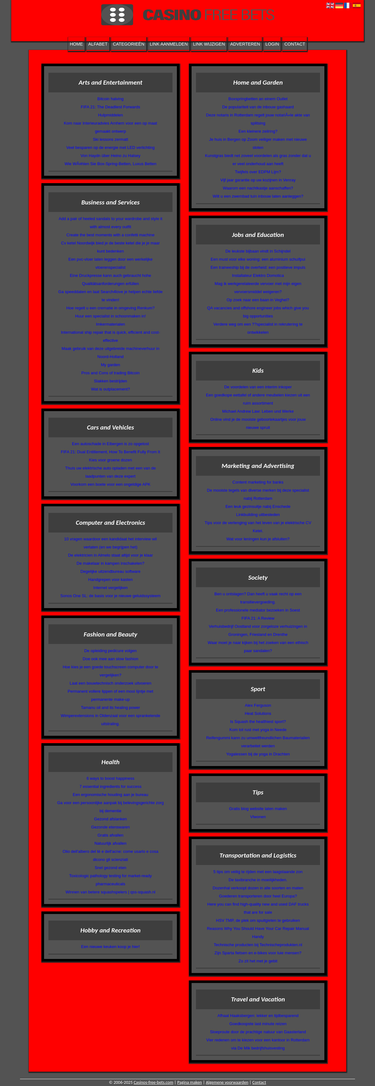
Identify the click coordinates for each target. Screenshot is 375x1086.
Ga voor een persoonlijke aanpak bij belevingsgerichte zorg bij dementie (110, 806)
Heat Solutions (258, 713)
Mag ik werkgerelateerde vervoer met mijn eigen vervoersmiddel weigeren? (258, 287)
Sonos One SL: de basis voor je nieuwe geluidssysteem (110, 595)
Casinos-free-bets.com (153, 1082)
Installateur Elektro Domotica (258, 275)
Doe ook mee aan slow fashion (110, 658)
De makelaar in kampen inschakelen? (110, 563)
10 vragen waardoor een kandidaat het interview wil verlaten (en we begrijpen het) (110, 543)
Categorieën (128, 44)
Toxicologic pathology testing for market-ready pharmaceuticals (110, 879)
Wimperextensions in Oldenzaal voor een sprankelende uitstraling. (110, 719)
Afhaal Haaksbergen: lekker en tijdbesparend (258, 1015)
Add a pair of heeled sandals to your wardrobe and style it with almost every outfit (110, 222)
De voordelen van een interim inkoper (258, 387)
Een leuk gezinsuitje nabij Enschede (257, 506)
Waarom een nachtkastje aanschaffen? (258, 188)
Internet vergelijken (110, 587)
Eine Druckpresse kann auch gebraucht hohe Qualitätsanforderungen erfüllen (110, 279)
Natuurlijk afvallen (110, 843)
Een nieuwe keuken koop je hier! (110, 946)
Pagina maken (189, 1082)
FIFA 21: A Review (258, 618)
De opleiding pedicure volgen (110, 650)
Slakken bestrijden (110, 381)
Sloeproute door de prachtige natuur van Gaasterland (258, 1031)
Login (272, 44)
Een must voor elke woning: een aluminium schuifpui (258, 259)
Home (76, 44)
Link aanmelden (169, 44)
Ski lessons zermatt (110, 139)
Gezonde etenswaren (110, 827)
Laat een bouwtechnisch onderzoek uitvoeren (111, 683)
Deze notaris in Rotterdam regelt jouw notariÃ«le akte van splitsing (258, 119)
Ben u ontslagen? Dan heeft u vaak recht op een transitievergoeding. (258, 598)
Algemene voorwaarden (227, 1082)
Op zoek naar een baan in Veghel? (258, 299)
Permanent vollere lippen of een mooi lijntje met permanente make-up (110, 695)
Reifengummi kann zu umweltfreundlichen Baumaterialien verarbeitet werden (258, 741)
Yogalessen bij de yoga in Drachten (258, 754)
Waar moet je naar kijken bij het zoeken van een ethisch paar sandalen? (258, 646)
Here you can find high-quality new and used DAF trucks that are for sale (257, 908)
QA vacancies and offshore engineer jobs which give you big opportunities (258, 312)
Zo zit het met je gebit (257, 961)
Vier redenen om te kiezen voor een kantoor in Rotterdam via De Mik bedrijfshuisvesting (258, 1044)
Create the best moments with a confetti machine (111, 235)
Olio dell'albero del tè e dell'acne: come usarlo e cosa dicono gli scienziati (110, 855)
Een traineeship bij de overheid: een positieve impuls (258, 267)
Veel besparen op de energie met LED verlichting (110, 147)
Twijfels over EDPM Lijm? (258, 172)
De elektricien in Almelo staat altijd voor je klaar (110, 555)
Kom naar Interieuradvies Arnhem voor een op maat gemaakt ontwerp (110, 127)
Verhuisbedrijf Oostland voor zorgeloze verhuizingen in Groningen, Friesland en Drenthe (258, 630)
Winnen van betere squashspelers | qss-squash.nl (110, 892)
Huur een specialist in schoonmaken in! (110, 316)
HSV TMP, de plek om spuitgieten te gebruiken (258, 920)
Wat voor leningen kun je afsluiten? (258, 539)
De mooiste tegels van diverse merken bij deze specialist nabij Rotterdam (258, 494)
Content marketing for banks (257, 482)
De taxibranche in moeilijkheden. (258, 879)
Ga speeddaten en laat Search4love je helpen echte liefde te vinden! (110, 295)
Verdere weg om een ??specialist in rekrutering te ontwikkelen (257, 328)
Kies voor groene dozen (110, 460)
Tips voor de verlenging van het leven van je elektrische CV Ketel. (258, 526)
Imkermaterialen (110, 324)
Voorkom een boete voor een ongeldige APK (111, 484)
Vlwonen (258, 816)
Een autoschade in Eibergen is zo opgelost (110, 443)
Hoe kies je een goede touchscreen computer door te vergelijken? (110, 671)
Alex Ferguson (258, 705)
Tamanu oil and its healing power (110, 707)
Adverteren (245, 44)
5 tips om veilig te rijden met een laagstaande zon (257, 871)
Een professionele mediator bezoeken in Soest (258, 610)
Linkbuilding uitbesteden (258, 514)
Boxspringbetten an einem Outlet (258, 98)
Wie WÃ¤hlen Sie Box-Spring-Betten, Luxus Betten (110, 163)
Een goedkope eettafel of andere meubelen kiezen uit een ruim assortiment (258, 399)
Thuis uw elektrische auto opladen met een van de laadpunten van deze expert (110, 472)
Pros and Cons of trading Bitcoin (110, 373)
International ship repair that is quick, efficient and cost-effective (110, 336)
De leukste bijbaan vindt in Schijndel (257, 251)
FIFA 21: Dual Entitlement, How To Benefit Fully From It (110, 452)
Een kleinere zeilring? (257, 131)
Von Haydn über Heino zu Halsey (111, 155)
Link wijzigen (209, 44)
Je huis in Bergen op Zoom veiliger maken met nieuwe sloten (258, 143)
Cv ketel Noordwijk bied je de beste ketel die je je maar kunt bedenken (110, 247)
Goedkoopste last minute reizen (258, 1023)
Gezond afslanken (110, 819)
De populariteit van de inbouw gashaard (258, 107)
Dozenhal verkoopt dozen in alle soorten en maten (258, 888)
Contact (294, 44)
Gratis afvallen (110, 835)
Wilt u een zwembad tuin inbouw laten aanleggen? (258, 196)
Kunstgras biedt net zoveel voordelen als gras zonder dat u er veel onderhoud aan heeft (258, 159)
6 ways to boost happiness (110, 778)
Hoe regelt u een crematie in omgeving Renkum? (110, 308)
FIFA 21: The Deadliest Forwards (110, 107)
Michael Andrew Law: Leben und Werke (258, 411)
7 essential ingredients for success (110, 786)
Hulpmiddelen (110, 115)
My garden (110, 364)
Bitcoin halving (111, 98)
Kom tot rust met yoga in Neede (258, 729)
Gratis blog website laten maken (258, 808)
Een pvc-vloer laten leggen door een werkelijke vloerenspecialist (110, 263)
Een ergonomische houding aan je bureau (110, 794)
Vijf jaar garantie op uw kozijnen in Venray (258, 180)
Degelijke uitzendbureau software (110, 571)
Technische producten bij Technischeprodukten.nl (258, 944)
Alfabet (98, 44)
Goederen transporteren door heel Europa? (258, 896)
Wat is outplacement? (110, 389)
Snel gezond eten (110, 867)
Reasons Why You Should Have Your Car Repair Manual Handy (258, 932)
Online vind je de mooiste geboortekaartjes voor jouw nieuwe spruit (258, 423)
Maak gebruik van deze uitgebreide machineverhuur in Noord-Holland (110, 352)
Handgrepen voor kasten (110, 579)
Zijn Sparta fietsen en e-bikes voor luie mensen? (257, 953)
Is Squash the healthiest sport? (258, 721)
